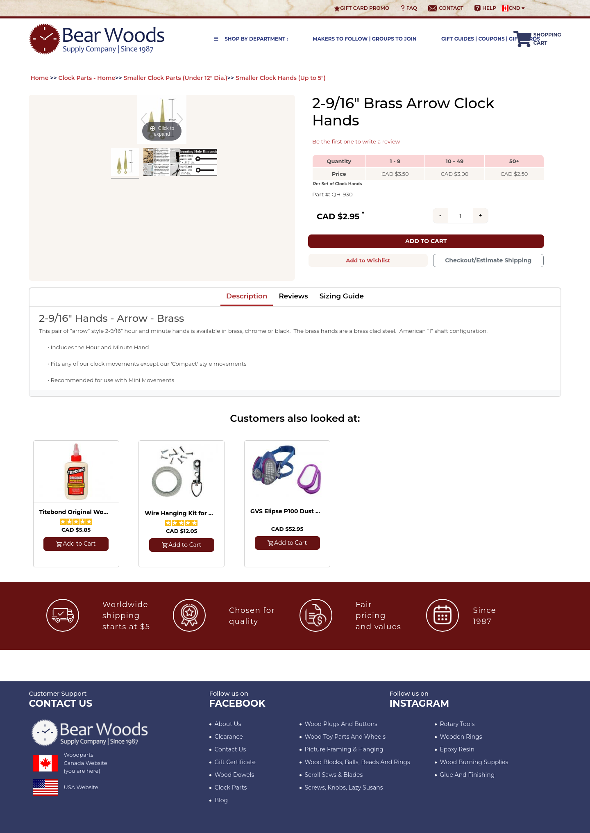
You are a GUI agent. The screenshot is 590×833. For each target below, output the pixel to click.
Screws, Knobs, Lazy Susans (344, 787)
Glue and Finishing (467, 774)
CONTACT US (61, 703)
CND (513, 8)
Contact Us (230, 749)
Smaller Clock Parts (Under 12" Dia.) (175, 78)
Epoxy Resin (457, 749)
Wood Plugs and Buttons (341, 724)
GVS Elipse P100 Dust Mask (286, 511)
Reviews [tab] (293, 296)
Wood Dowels (234, 774)
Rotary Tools (457, 724)
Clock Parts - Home (87, 78)
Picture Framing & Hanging (344, 749)
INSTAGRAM (419, 703)
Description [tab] (246, 296)
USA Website (81, 787)
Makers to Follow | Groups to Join (364, 39)
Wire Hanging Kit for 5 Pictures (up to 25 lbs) (180, 513)
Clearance (229, 736)
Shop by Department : (251, 39)
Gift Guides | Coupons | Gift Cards (490, 39)
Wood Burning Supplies (474, 762)
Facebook (237, 703)
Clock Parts (231, 787)
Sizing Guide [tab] (342, 296)
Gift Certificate (235, 762)
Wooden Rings (461, 736)
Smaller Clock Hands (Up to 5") (280, 78)
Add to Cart (426, 241)
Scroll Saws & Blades (334, 774)
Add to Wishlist (368, 260)
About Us (228, 724)
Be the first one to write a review (356, 141)
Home (40, 78)
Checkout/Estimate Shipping (488, 260)
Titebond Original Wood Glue (75, 512)
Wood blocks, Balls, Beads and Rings (357, 762)
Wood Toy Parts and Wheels (345, 736)
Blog (221, 800)
